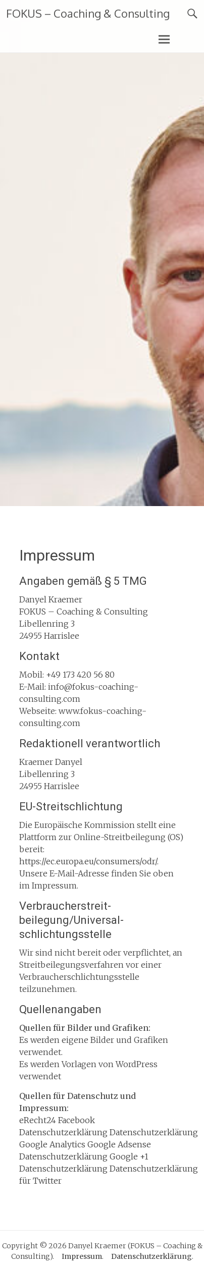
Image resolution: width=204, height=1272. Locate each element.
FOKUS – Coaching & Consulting (88, 13)
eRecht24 (37, 1120)
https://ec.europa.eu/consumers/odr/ (88, 861)
